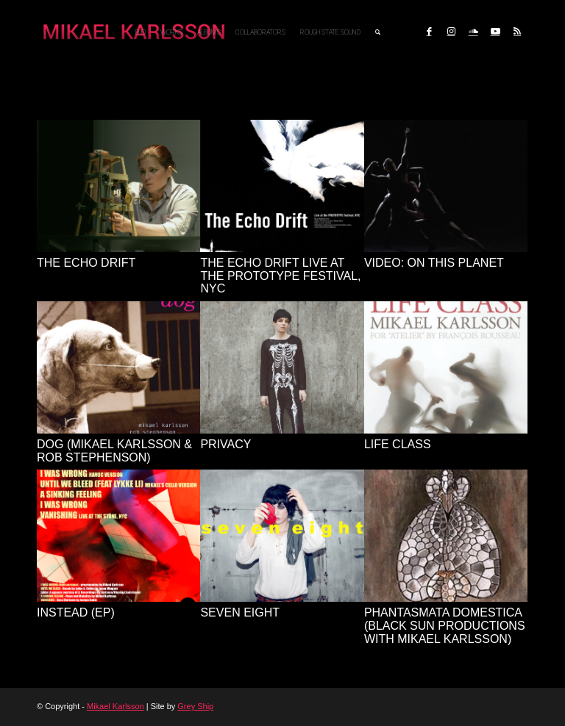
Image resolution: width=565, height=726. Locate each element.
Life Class (397, 444)
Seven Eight (240, 612)
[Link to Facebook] (429, 32)
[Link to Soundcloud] (473, 32)
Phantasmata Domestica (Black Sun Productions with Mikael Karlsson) (444, 625)
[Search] (378, 32)
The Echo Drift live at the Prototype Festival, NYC (280, 275)
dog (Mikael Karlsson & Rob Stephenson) (114, 451)
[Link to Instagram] (451, 32)
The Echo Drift (86, 262)
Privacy (225, 444)
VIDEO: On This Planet (434, 262)
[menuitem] (140, 32)
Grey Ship (195, 706)
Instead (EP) (76, 612)
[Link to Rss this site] (517, 32)
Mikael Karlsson (115, 706)
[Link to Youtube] (495, 32)
